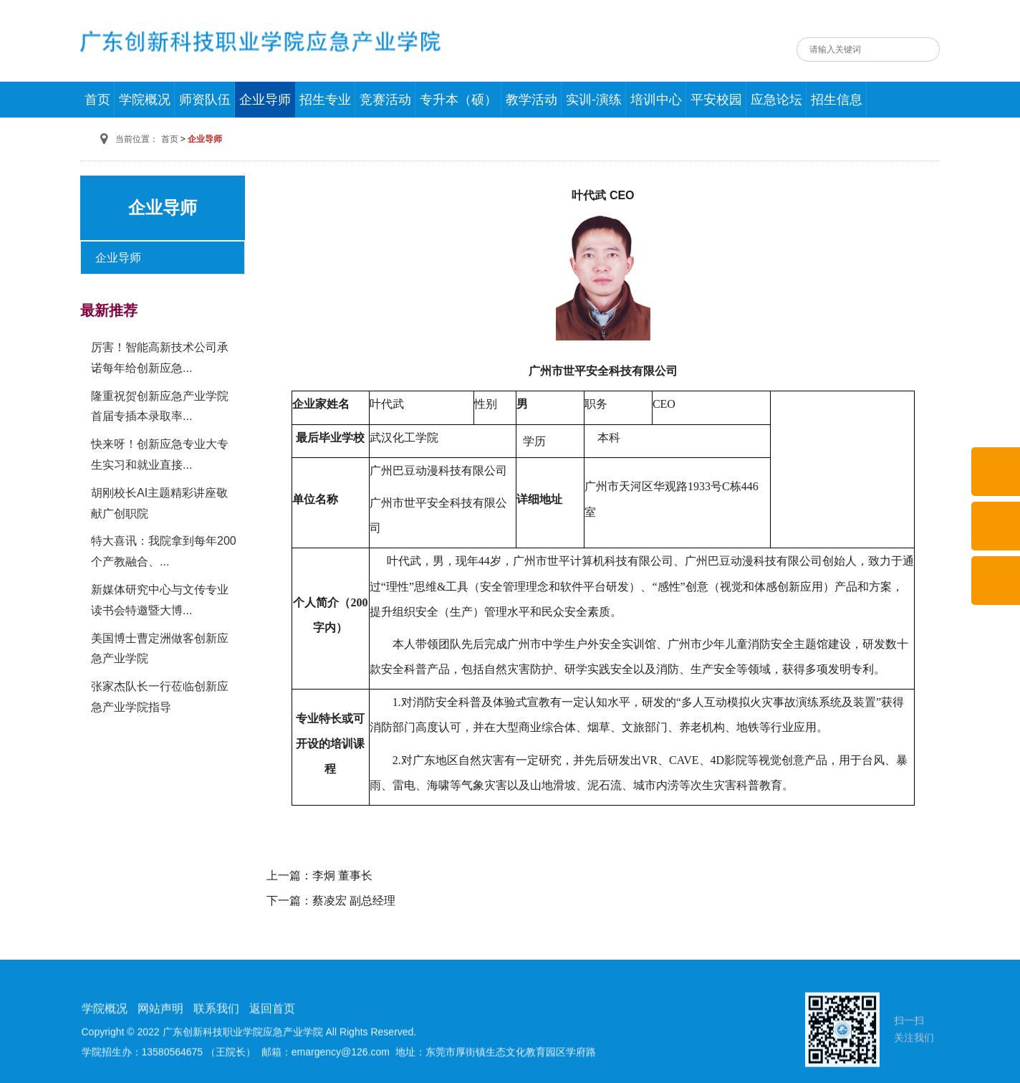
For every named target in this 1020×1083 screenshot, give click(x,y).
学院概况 (144, 99)
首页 (97, 99)
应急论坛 (776, 99)
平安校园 (716, 99)
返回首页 (272, 1060)
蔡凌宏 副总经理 (353, 900)
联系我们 (216, 1060)
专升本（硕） (458, 99)
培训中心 (656, 99)
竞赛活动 (385, 99)
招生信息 (836, 99)
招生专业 (325, 99)
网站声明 (160, 1060)
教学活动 (531, 99)
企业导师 (265, 99)
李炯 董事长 (342, 875)
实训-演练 (594, 99)
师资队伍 (205, 99)
